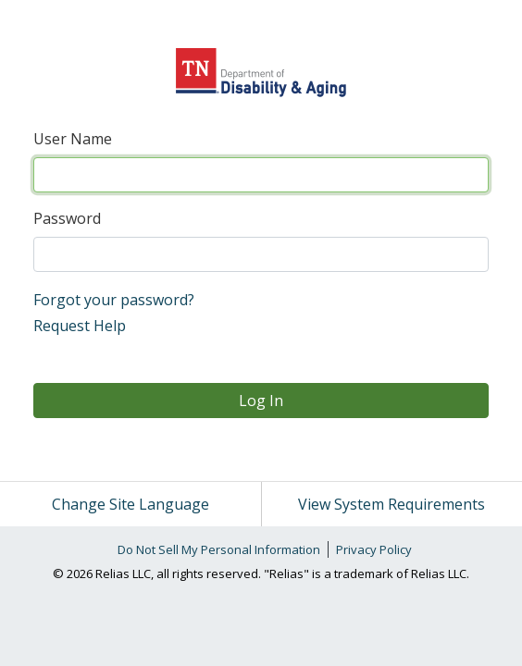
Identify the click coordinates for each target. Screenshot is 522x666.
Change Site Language (130, 504)
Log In (261, 400)
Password (67, 218)
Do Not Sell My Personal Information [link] (219, 549)
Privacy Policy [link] (374, 549)
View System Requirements (391, 504)
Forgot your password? (113, 300)
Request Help (79, 325)
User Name (72, 139)
